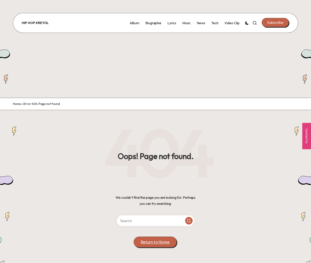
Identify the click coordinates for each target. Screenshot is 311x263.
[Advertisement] (155, 65)
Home (17, 104)
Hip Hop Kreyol (35, 23)
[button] (275, 22)
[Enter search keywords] (155, 220)
